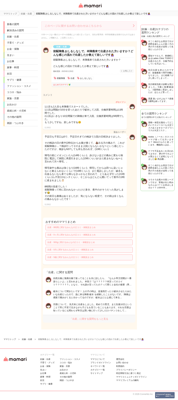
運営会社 (120, 359)
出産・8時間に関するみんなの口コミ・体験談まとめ (71, 227)
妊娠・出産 (13, 36)
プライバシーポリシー (126, 370)
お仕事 (10, 61)
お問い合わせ (122, 362)
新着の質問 (13, 24)
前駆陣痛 (61, 78)
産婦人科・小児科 (16, 110)
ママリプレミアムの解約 (127, 380)
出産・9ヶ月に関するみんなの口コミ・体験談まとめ (71, 235)
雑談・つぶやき (15, 123)
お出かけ (12, 104)
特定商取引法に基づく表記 (128, 373)
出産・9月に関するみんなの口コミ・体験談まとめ (70, 249)
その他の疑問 (14, 116)
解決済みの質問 (15, 30)
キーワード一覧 (97, 366)
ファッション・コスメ (19, 86)
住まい (10, 55)
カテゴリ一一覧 (97, 370)
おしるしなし (86, 78)
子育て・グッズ (15, 42)
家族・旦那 (13, 98)
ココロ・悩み (14, 92)
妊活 (9, 73)
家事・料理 (13, 67)
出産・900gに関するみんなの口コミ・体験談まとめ (71, 242)
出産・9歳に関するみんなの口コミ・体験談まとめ (70, 257)
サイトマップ (96, 373)
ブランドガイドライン (100, 362)
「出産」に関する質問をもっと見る (89, 318)
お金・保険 (13, 49)
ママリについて (97, 359)
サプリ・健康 (14, 79)
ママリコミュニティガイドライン (131, 377)
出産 (72, 78)
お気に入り (128, 71)
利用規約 (120, 366)
